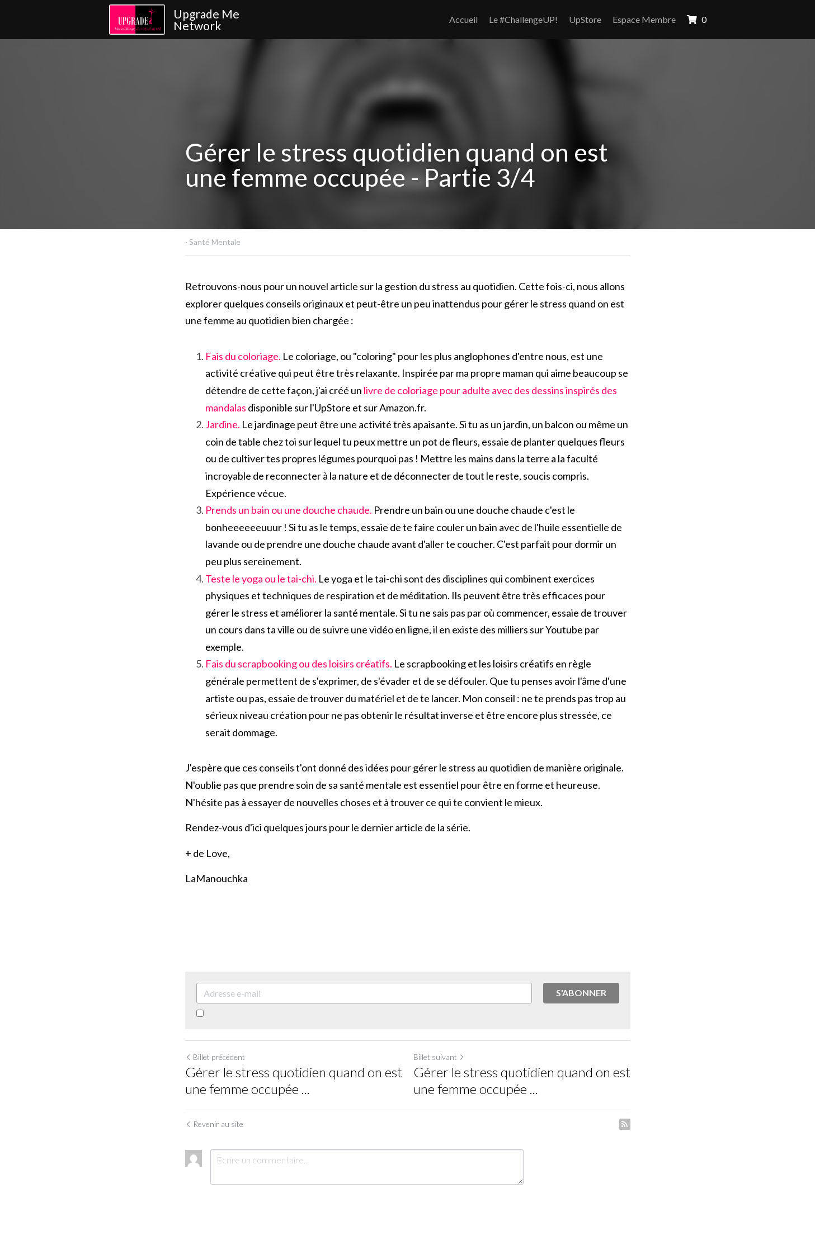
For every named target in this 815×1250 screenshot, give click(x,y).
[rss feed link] (624, 1124)
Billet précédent (215, 1057)
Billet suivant (439, 1057)
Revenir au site (214, 1124)
